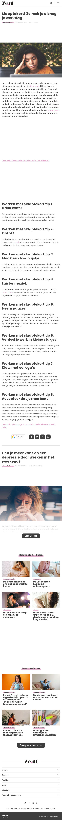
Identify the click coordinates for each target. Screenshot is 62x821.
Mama (5, 770)
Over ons (17, 808)
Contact (52, 808)
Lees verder (31, 535)
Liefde (4, 785)
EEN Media (56, 817)
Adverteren (26, 808)
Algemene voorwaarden (39, 808)
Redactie (10, 808)
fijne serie (35, 86)
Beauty (5, 775)
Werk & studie (8, 22)
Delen (31, 437)
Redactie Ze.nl (37, 466)
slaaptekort (54, 110)
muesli (16, 242)
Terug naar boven (29, 745)
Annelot (35, 22)
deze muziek (8, 292)
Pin (42, 437)
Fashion (5, 780)
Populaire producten (11, 795)
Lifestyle (6, 790)
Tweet (37, 437)
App (48, 437)
